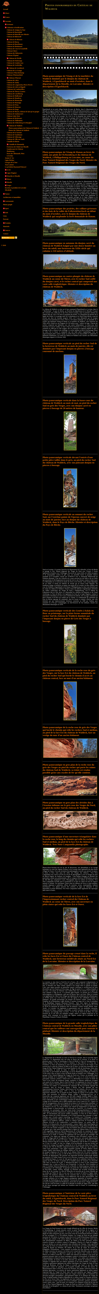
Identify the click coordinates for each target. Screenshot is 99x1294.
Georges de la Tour (11, 162)
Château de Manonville (14, 100)
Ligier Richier (9, 160)
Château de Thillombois (15, 120)
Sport (7, 208)
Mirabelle (8, 190)
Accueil (5, 9)
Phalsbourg (10, 151)
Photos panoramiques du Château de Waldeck (25, 128)
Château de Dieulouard (14, 46)
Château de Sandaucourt (15, 114)
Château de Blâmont (15, 39)
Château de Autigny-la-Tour (16, 30)
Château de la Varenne (14, 132)
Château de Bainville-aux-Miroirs (18, 34)
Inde (6, 212)
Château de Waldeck (15, 125)
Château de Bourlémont (15, 44)
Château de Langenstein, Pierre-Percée (19, 85)
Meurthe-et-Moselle (13, 176)
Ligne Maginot (12, 173)
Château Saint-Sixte (13, 116)
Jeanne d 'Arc (9, 158)
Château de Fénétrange (14, 61)
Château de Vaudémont (14, 135)
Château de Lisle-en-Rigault (16, 87)
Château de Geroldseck (16, 68)
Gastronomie (9, 201)
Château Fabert (12, 51)
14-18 (8, 170)
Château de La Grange (14, 70)
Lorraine (8, 21)
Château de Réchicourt (14, 118)
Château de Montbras (14, 98)
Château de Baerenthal (14, 32)
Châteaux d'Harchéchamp (15, 73)
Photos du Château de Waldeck (19, 130)
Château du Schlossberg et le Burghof (19, 123)
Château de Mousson (14, 107)
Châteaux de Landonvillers (16, 89)
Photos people (7, 204)
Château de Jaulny (13, 82)
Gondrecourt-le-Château (15, 149)
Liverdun (10, 156)
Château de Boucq (13, 42)
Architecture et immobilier (12, 197)
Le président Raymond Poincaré (15, 167)
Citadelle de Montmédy (16, 144)
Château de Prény (13, 105)
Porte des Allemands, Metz (15, 153)
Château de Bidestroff (14, 36)
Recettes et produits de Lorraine (15, 188)
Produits (8, 223)
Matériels (6, 226)
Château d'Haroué (15, 78)
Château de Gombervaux (15, 63)
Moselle (9, 182)
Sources (7, 230)
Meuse (9, 179)
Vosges (9, 185)
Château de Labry (13, 80)
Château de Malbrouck (14, 96)
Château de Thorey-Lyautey (16, 91)
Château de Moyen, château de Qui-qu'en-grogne (23, 111)
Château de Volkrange (14, 137)
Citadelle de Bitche (13, 141)
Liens (5, 216)
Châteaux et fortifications (15, 27)
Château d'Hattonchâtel (15, 75)
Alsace (7, 13)
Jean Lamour (9, 165)
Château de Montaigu (14, 102)
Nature (7, 194)
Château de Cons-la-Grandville (17, 49)
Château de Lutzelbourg (15, 94)
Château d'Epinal (12, 55)
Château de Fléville (15, 58)
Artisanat (10, 24)
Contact (5, 234)
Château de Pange (13, 109)
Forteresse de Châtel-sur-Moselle (18, 147)
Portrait (5, 219)
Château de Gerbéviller (14, 65)
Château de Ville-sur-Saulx (15, 139)
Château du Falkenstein (15, 53)
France (7, 17)
